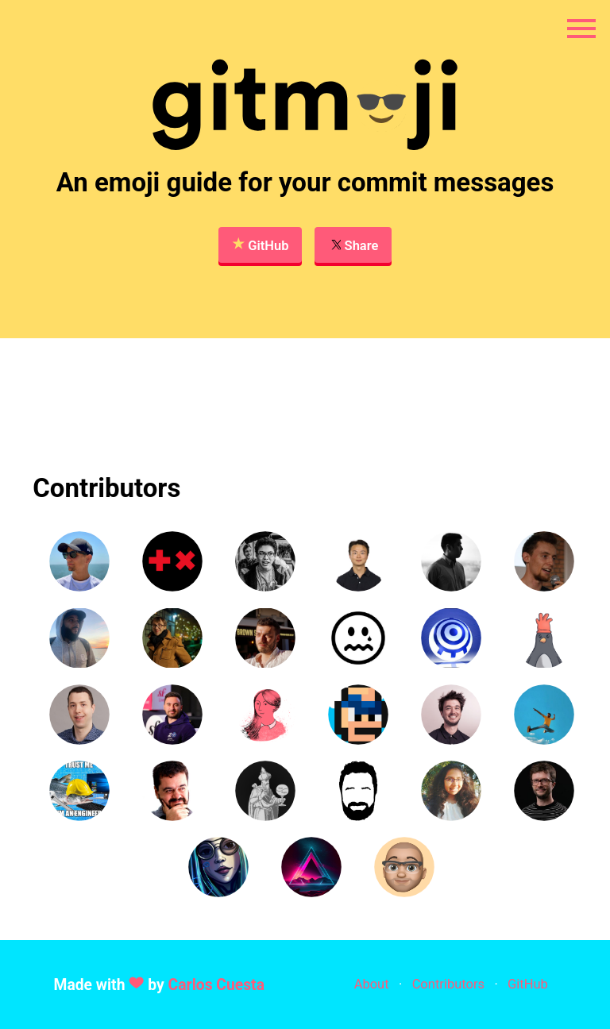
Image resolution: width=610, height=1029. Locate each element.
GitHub (260, 245)
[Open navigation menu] (581, 29)
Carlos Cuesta (216, 985)
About (371, 984)
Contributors (448, 984)
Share (353, 245)
